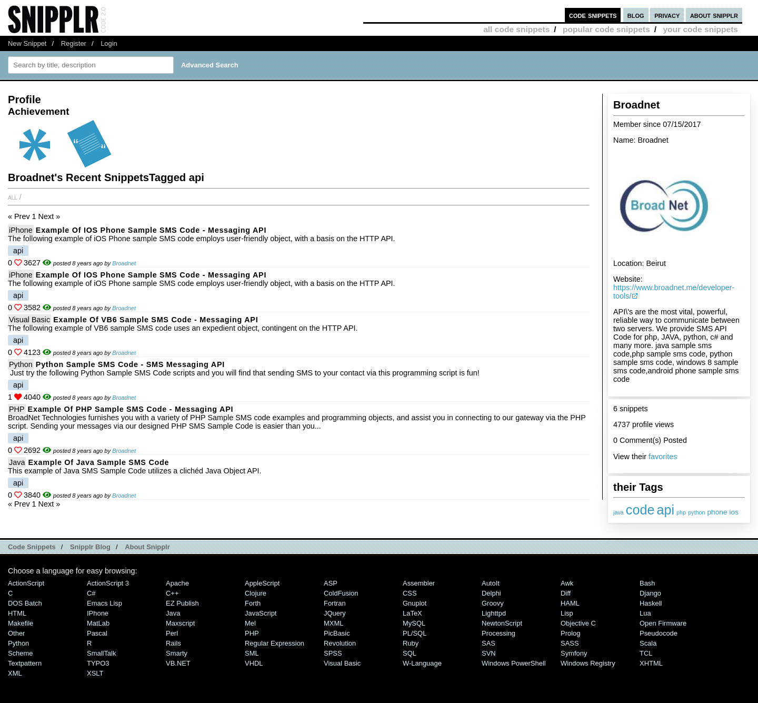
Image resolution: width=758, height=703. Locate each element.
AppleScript (262, 583)
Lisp (567, 613)
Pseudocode (658, 633)
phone (717, 512)
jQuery (335, 613)
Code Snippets (32, 547)
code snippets (593, 15)
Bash (647, 583)
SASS (570, 643)
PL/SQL (414, 633)
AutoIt (491, 583)
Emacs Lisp (104, 603)
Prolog (570, 633)
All (12, 197)
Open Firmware (663, 623)
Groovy (493, 603)
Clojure (255, 593)
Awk (567, 583)
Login (109, 43)
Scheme (20, 653)
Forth (253, 603)
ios (734, 512)
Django (650, 593)
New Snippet (27, 43)
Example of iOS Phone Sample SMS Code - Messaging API (151, 230)
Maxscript (180, 623)
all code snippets (516, 29)
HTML (17, 613)
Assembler (419, 583)
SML (252, 653)
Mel (250, 623)
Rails (173, 643)
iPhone (21, 230)
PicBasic (337, 633)
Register (73, 43)
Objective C (578, 623)
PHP (17, 409)
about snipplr (714, 15)
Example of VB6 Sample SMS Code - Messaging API (155, 319)
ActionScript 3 (108, 583)
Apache (177, 583)
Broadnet (124, 263)
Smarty (176, 653)
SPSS (333, 653)
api (665, 509)
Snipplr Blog (90, 547)
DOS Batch (25, 603)
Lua (645, 613)
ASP (330, 583)
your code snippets (700, 29)
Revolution (340, 643)
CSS (410, 593)
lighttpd (494, 613)
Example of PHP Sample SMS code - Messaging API (131, 409)
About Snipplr (147, 547)
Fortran (335, 603)
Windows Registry (588, 663)
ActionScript (26, 583)
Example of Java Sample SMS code (98, 462)
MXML (333, 623)
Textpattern (25, 663)
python (696, 512)
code (640, 509)
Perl (172, 633)
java (618, 512)
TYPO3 (98, 663)
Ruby (410, 643)
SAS (488, 643)
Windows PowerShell (514, 663)
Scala (648, 643)
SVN (489, 653)
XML (15, 673)
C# (91, 593)
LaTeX (412, 613)
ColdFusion (341, 593)
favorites (663, 456)
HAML (570, 603)
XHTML (651, 663)
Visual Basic (29, 319)
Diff (566, 593)
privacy (667, 15)
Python (21, 364)
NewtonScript (502, 623)
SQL (409, 653)
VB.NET (178, 663)
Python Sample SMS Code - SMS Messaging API (130, 364)
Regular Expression (274, 643)
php (681, 512)
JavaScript (260, 613)
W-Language (422, 663)
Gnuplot (414, 603)
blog (635, 15)
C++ (172, 593)
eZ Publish (182, 603)
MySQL (414, 623)
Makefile (20, 623)
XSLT (95, 673)
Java (17, 462)
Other (16, 633)
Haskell (651, 603)
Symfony (574, 653)
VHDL (254, 663)
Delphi (491, 593)
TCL (646, 653)
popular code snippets (606, 29)
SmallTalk (101, 653)
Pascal (97, 633)
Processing (498, 633)
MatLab (98, 623)
